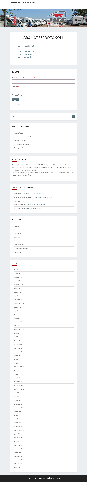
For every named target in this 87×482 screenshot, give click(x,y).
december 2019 (18, 408)
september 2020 (19, 389)
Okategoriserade (19, 245)
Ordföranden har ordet (33, 208)
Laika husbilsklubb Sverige (23, 2)
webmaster (17, 252)
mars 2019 (17, 419)
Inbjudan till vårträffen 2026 (22, 137)
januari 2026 (17, 281)
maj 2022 (16, 363)
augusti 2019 (18, 411)
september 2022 (19, 352)
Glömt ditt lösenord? (20, 105)
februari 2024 (18, 318)
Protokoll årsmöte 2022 (25, 57)
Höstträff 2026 (18, 133)
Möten (16, 241)
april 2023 (17, 340)
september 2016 (19, 467)
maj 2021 (16, 374)
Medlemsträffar (69, 7)
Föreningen (42, 7)
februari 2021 (18, 382)
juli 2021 (16, 370)
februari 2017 (18, 456)
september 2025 (19, 288)
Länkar (59, 7)
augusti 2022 (18, 355)
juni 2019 (16, 415)
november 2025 (18, 285)
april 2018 (17, 434)
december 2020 (18, 385)
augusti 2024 (18, 307)
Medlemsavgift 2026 (20, 140)
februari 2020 (18, 404)
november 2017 (18, 441)
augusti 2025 (18, 292)
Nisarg (57, 478)
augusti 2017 (18, 452)
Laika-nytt (17, 237)
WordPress (45, 478)
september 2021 (19, 367)
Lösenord (15, 86)
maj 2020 (16, 396)
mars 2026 (17, 273)
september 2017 (19, 449)
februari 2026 (18, 277)
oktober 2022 (18, 348)
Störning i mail (18, 148)
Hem (35, 7)
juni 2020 (16, 393)
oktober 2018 (18, 426)
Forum (24, 201)
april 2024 (17, 314)
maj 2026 (16, 270)
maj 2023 (16, 337)
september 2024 (19, 303)
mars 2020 (17, 400)
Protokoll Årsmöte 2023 (25, 54)
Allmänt (16, 226)
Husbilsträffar (18, 233)
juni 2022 (16, 359)
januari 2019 (17, 423)
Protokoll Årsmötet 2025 (25, 46)
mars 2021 (17, 378)
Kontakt (51, 7)
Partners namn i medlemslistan (35, 193)
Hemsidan (17, 230)
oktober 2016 (18, 464)
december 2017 (18, 437)
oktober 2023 (18, 326)
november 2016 (18, 460)
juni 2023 (16, 333)
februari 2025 (18, 299)
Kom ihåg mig (17, 95)
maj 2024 (16, 311)
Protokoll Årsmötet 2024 (25, 51)
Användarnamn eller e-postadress (23, 78)
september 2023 (19, 329)
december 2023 (18, 322)
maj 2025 (16, 296)
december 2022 (18, 344)
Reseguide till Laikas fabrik (22, 144)
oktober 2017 (18, 445)
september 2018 (19, 430)
